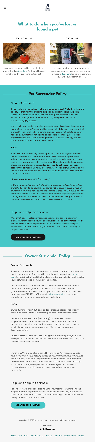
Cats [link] (20, 435)
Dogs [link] (13, 435)
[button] (9, 7)
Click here (23, 71)
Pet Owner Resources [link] (74, 435)
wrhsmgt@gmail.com (26, 120)
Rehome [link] (58, 435)
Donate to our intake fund (28, 237)
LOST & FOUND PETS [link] (33, 435)
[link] (47, 7)
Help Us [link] (48, 435)
